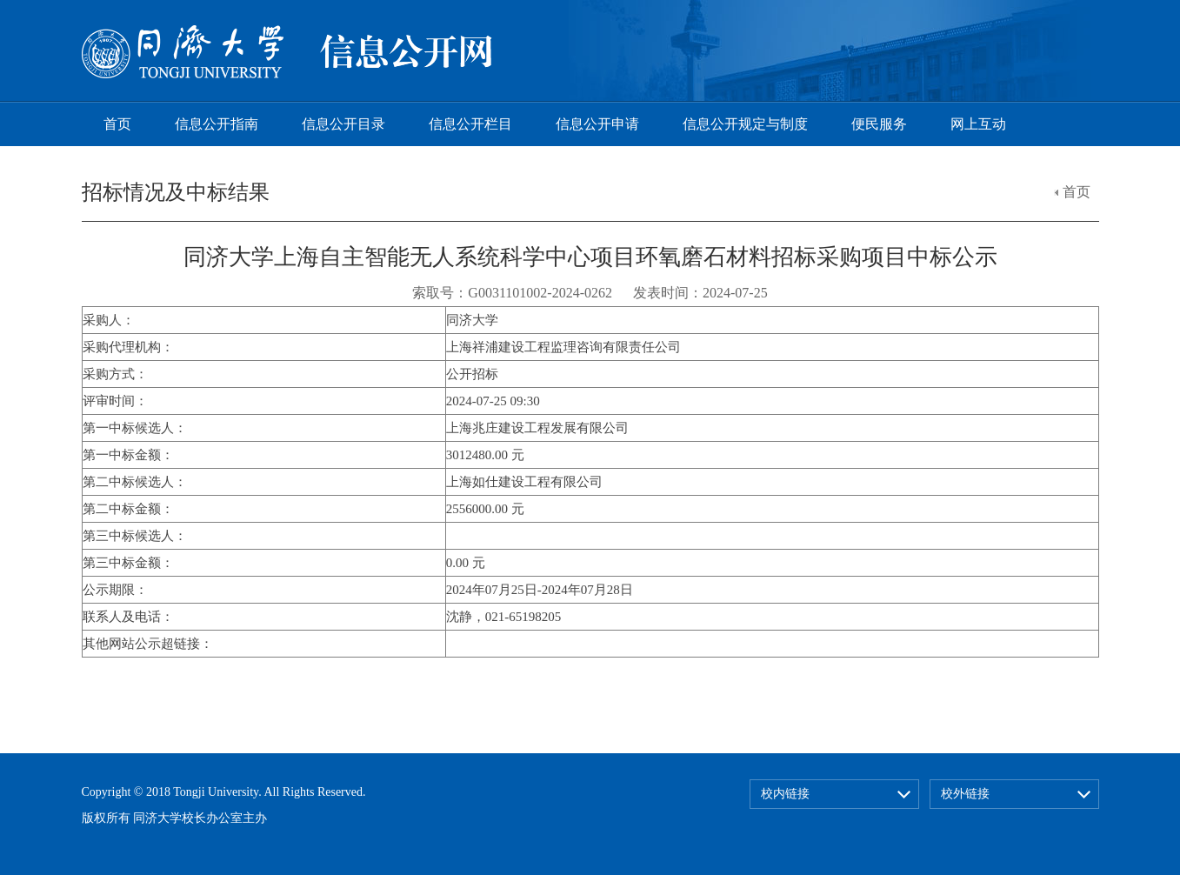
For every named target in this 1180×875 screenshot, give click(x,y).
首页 (117, 124)
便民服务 (879, 124)
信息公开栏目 (470, 124)
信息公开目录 (343, 124)
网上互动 (978, 124)
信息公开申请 (597, 124)
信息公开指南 (216, 124)
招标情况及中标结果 (176, 192)
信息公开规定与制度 (745, 124)
